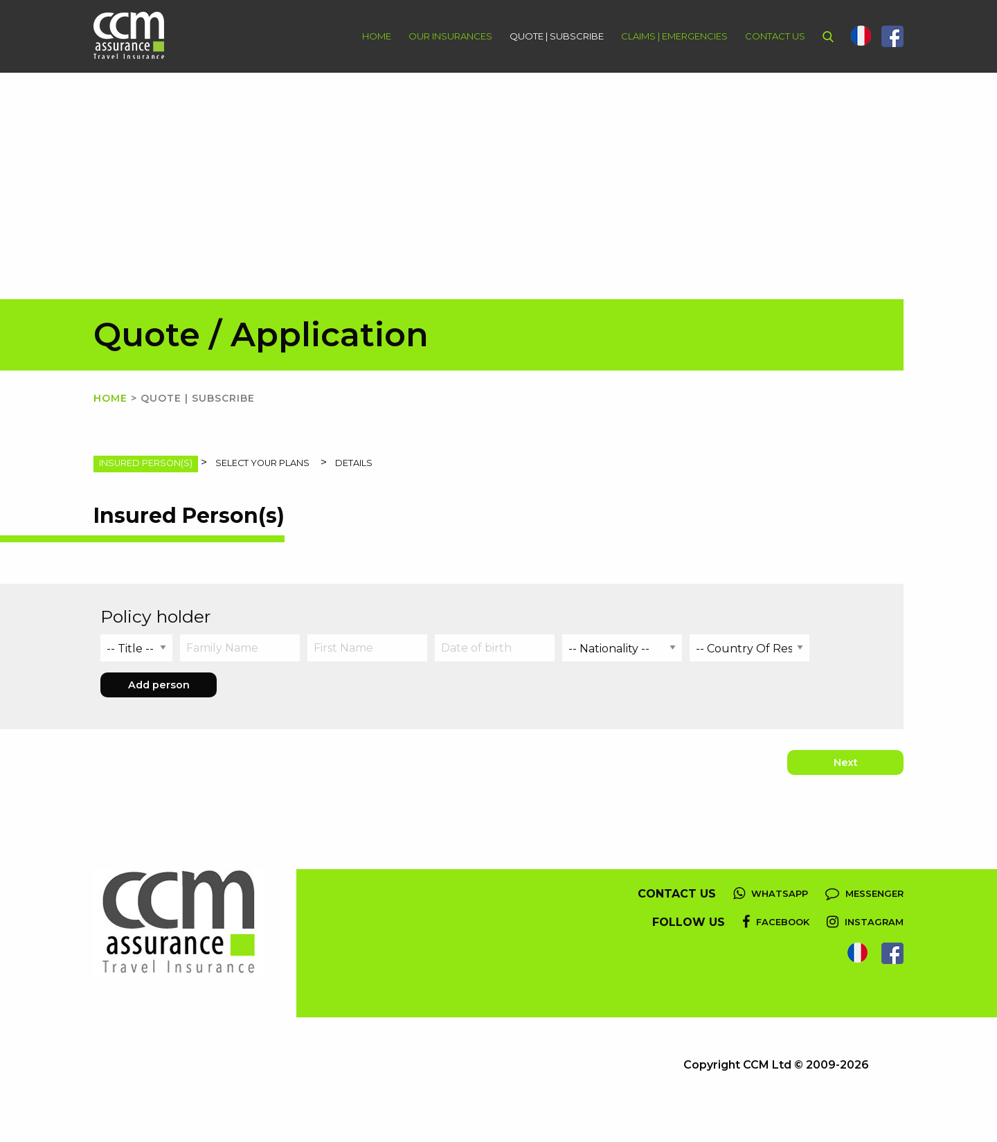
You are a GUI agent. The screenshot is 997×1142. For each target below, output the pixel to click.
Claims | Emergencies (674, 36)
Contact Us (775, 36)
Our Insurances (450, 36)
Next (846, 762)
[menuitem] (368, 36)
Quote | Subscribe (557, 36)
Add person (159, 685)
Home (376, 36)
